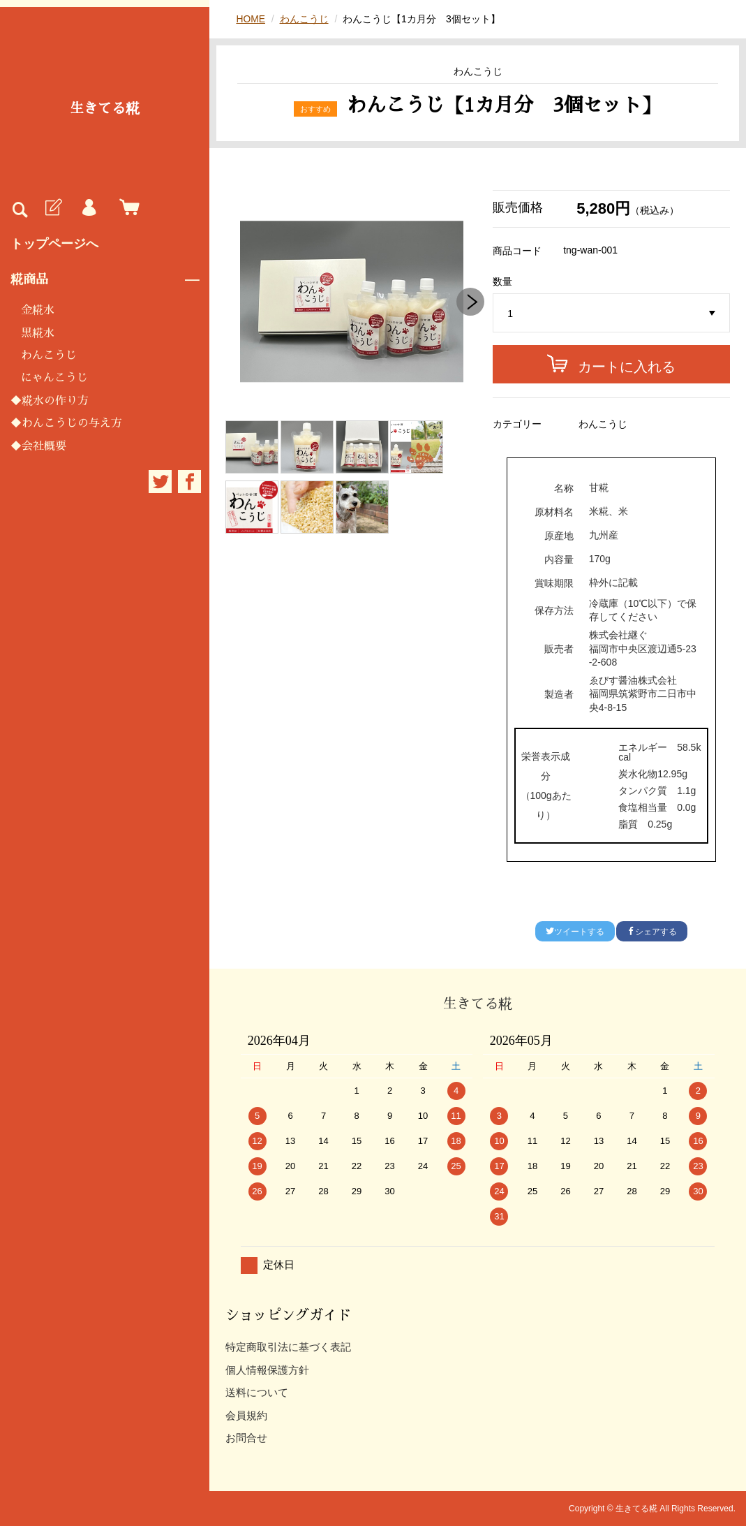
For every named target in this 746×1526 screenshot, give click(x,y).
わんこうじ (49, 355)
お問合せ (246, 1438)
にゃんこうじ (54, 377)
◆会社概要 (38, 446)
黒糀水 (37, 333)
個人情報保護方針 (267, 1370)
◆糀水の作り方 (49, 400)
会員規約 (246, 1415)
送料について (256, 1392)
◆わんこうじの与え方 (66, 423)
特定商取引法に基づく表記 (288, 1347)
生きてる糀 (105, 108)
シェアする (652, 932)
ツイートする (575, 932)
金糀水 (37, 310)
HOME (250, 18)
